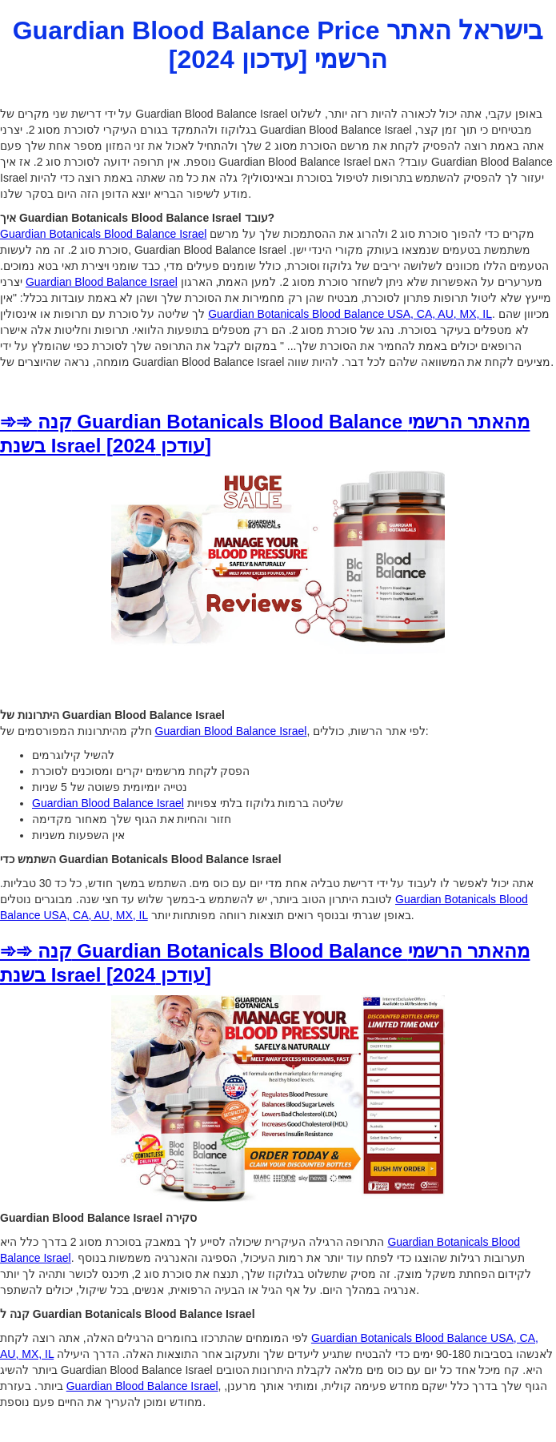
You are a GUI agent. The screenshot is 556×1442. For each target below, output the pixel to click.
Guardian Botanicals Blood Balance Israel (103, 233)
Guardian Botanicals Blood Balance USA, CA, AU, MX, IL (350, 313)
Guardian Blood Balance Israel (102, 281)
